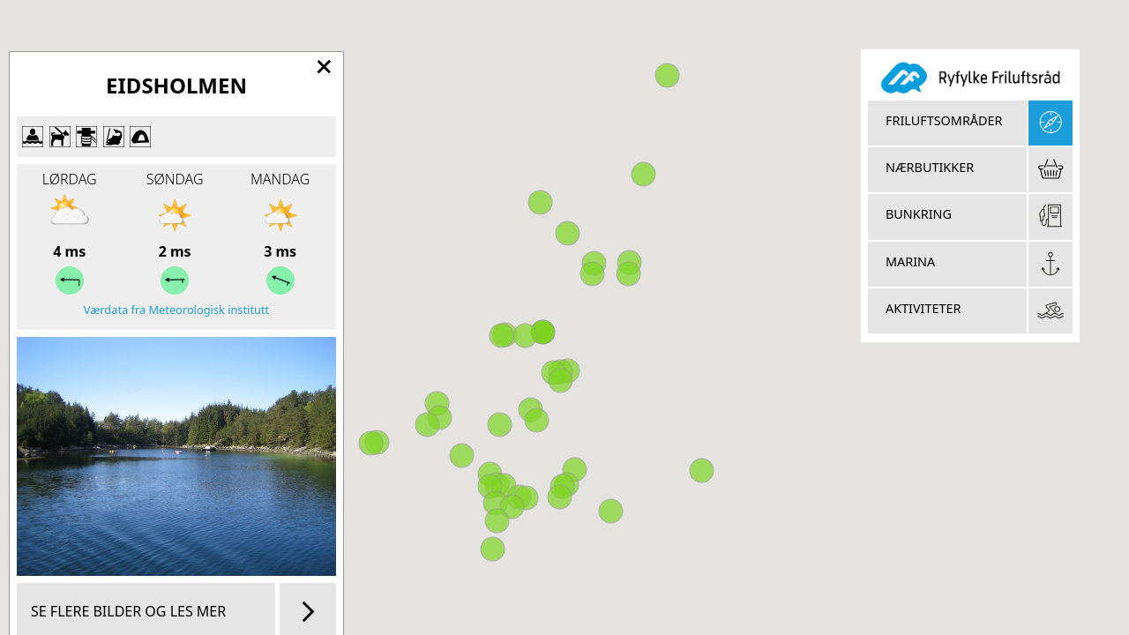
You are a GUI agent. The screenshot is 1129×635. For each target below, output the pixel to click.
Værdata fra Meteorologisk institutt (176, 310)
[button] (701, 470)
